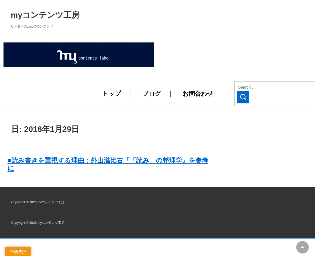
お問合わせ (198, 93)
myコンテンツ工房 (109, 14)
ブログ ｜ (157, 93)
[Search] (243, 97)
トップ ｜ (117, 93)
